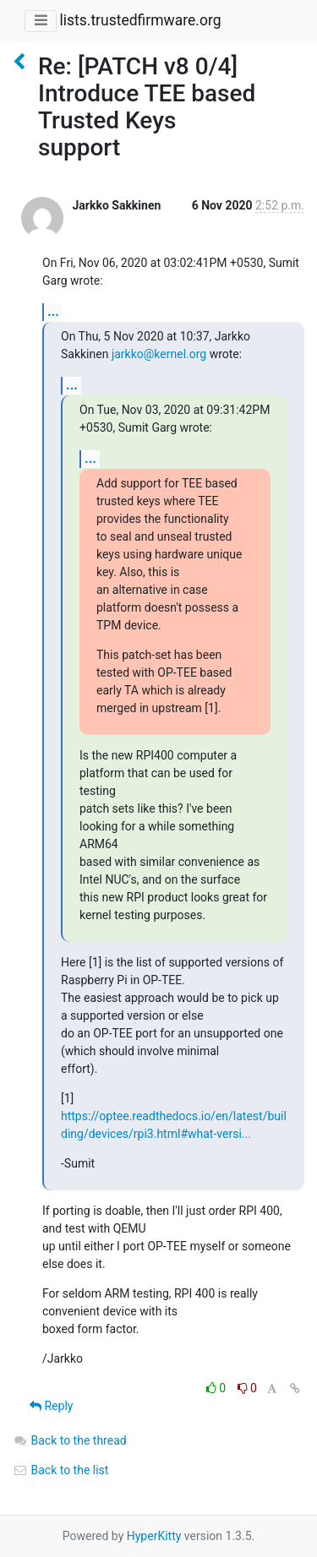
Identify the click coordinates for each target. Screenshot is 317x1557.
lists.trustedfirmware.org (140, 20)
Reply (51, 1406)
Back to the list (60, 1470)
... (53, 311)
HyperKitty (154, 1536)
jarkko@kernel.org (159, 354)
